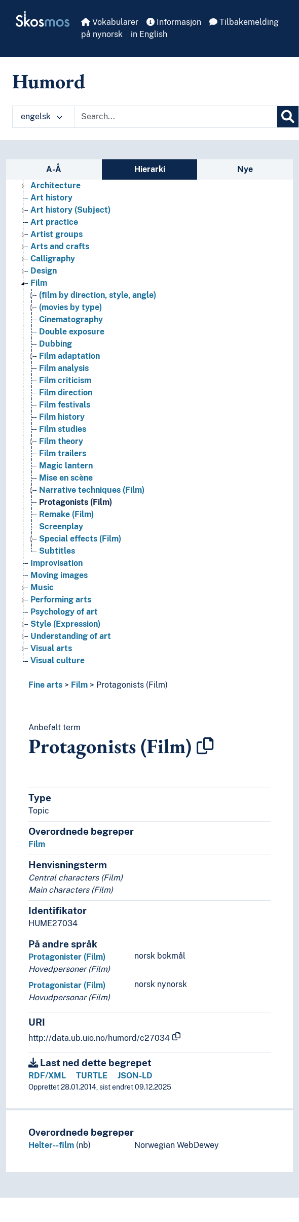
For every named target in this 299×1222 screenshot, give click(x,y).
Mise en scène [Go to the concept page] (66, 478)
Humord (48, 81)
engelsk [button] (41, 116)
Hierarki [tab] (149, 169)
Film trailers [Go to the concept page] (62, 453)
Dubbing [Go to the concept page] (55, 344)
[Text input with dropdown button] (175, 117)
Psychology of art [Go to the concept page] (64, 612)
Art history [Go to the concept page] (51, 197)
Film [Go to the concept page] (38, 283)
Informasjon (173, 22)
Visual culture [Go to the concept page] (57, 660)
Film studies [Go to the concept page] (62, 429)
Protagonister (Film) (66, 957)
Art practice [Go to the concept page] (54, 222)
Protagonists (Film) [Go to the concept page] (75, 502)
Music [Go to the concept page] (42, 587)
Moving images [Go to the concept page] (59, 575)
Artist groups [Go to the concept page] (56, 234)
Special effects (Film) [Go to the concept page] (80, 539)
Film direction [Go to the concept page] (65, 392)
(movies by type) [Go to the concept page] (70, 307)
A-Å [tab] (53, 169)
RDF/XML (47, 1075)
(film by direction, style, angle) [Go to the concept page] (97, 295)
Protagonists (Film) (132, 685)
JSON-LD (135, 1075)
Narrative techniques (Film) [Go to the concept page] (91, 490)
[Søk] (288, 117)
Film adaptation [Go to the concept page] (69, 356)
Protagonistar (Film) (66, 985)
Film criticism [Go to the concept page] (65, 380)
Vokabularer (109, 22)
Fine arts (45, 685)
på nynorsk (102, 34)
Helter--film (51, 1145)
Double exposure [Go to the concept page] (71, 331)
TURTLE (91, 1075)
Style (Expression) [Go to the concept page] (65, 624)
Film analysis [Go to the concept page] (64, 368)
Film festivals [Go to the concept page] (64, 405)
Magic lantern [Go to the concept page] (66, 465)
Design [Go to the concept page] (43, 271)
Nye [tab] (245, 169)
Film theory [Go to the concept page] (61, 441)
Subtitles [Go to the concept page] (57, 551)
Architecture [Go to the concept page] (55, 185)
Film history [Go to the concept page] (62, 417)
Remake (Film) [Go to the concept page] (66, 514)
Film (79, 685)
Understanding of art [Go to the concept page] (70, 636)
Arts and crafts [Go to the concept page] (59, 246)
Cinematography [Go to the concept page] (71, 319)
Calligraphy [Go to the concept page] (52, 258)
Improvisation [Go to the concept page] (56, 563)
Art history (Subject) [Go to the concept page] (70, 210)
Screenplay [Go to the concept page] (61, 526)
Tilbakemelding (244, 22)
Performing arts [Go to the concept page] (60, 599)
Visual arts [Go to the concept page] (51, 648)
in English (149, 34)
